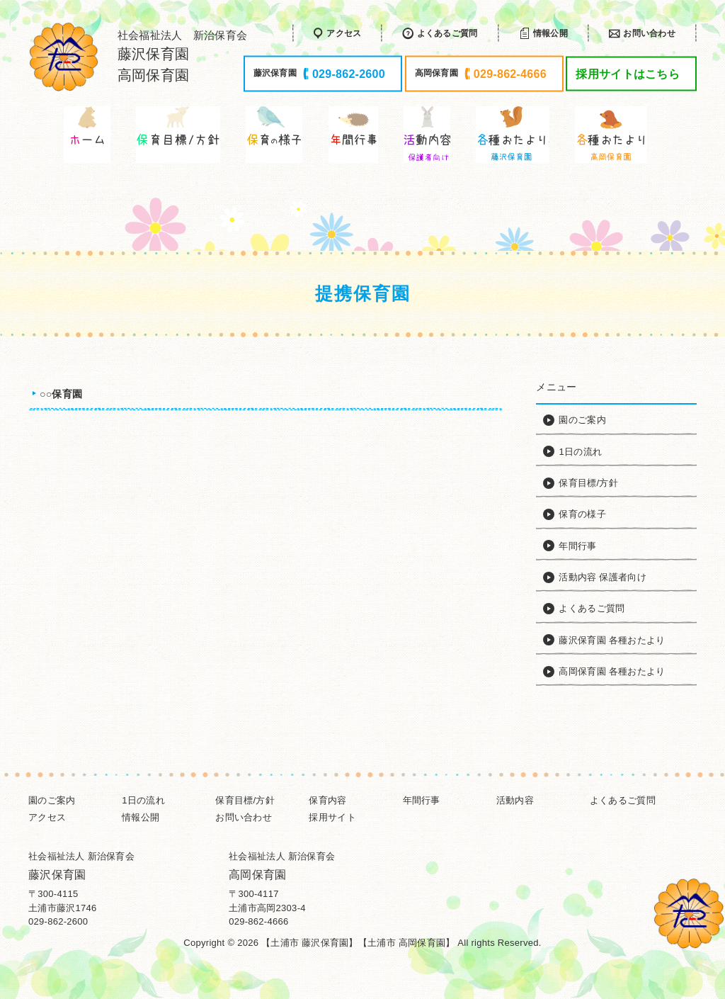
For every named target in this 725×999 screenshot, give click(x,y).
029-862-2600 (58, 921)
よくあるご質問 (623, 800)
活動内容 (515, 800)
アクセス (47, 817)
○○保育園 (61, 394)
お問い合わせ (243, 817)
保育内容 (327, 800)
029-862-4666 (258, 921)
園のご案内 (51, 800)
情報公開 (140, 817)
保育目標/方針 (245, 800)
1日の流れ (143, 800)
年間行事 (421, 800)
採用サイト (332, 817)
